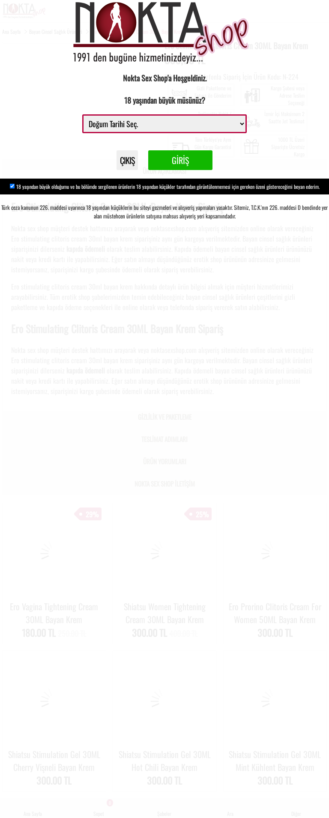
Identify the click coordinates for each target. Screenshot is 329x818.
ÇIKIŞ (127, 160)
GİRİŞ (180, 160)
